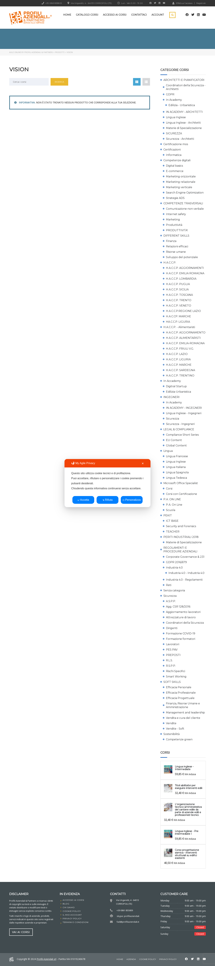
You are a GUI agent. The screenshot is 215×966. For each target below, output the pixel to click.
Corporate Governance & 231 (185, 556)
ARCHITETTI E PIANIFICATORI (183, 80)
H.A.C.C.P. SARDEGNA (180, 370)
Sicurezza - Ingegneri (180, 424)
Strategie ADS (175, 198)
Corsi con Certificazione (181, 494)
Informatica (173, 155)
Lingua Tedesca (176, 477)
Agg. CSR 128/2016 (178, 606)
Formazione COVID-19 (180, 633)
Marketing (173, 219)
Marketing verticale (179, 187)
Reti (168, 585)
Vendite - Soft (175, 728)
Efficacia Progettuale (180, 698)
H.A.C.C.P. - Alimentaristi (179, 327)
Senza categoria (174, 590)
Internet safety (176, 214)
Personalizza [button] (132, 499)
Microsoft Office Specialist (180, 483)
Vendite (171, 723)
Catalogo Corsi (87, 14)
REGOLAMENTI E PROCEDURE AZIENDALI (180, 549)
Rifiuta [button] (107, 499)
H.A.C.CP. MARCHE (178, 316)
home (120, 959)
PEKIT (167, 515)
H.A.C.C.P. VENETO (178, 305)
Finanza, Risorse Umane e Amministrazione (183, 705)
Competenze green (179, 739)
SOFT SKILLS (172, 682)
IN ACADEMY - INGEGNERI (184, 407)
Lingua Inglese (176, 117)
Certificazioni (172, 149)
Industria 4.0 (174, 567)
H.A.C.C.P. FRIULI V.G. (180, 348)
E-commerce (174, 171)
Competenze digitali (176, 160)
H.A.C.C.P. (169, 262)
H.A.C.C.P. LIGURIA (178, 359)
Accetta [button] (83, 499)
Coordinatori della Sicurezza (185, 622)
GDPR (170, 94)
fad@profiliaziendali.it (128, 921)
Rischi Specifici (175, 671)
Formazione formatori (180, 638)
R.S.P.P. (171, 665)
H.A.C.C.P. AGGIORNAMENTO (185, 332)
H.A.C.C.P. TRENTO (178, 300)
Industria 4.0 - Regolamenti (184, 579)
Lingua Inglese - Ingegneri (183, 413)
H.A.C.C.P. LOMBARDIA (181, 278)
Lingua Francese (177, 456)
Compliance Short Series (182, 434)
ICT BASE (172, 520)
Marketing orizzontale (181, 176)
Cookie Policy (147, 959)
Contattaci (139, 14)
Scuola (170, 510)
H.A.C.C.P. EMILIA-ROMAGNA (185, 343)
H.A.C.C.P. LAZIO (177, 354)
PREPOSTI (173, 655)
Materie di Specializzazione (184, 128)
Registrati (201, 3)
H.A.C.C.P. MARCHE (178, 364)
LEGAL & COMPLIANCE (178, 429)
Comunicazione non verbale (185, 208)
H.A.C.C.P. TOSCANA (179, 294)
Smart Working (176, 676)
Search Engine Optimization (185, 192)
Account (158, 14)
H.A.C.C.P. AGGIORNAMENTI (185, 268)
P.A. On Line (174, 504)
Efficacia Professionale (181, 692)
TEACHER (172, 531)
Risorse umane (176, 251)
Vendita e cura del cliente (183, 717)
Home (67, 14)
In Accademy (172, 381)
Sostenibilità (171, 734)
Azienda (131, 959)
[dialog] (107, 483)
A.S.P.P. (171, 601)
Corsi (169, 488)
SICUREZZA (174, 133)
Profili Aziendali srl (46, 959)
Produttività (174, 224)
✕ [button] (143, 463)
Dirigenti (171, 628)
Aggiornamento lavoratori (183, 612)
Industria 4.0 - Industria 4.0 (186, 573)
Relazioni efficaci (177, 246)
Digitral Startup (176, 386)
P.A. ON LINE (172, 499)
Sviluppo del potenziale (182, 257)
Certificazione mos (175, 144)
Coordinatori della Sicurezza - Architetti (185, 87)
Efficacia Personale (178, 687)
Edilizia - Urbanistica (181, 105)
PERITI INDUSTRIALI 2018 (181, 537)
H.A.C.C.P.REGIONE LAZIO (183, 311)
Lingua (168, 450)
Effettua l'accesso (182, 3)
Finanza (171, 241)
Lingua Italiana (176, 467)
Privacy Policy (168, 959)
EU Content (174, 440)
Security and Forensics (181, 526)
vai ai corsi (21, 932)
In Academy (174, 99)
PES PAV (172, 649)
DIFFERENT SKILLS (176, 235)
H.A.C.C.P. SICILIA (177, 289)
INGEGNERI (171, 397)
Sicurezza (172, 418)
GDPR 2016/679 (176, 562)
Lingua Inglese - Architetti (183, 122)
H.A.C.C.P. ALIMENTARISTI (183, 337)
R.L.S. (169, 660)
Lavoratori (172, 644)
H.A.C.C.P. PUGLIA (178, 284)
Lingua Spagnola (177, 472)
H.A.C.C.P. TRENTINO (180, 375)
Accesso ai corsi (114, 14)
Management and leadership (185, 712)
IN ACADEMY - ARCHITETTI (184, 111)
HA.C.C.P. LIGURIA (178, 321)
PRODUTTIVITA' (177, 230)
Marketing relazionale (180, 181)
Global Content (176, 445)
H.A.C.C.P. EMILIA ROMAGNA (185, 273)
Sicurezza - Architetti (180, 138)
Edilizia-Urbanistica (178, 391)
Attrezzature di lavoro (181, 617)
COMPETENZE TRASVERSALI (183, 203)
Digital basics (174, 165)
